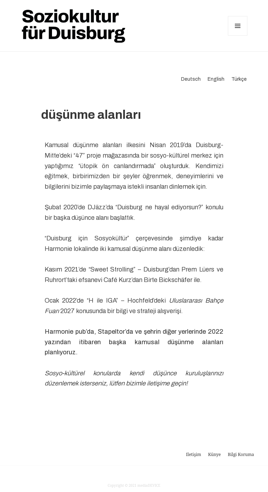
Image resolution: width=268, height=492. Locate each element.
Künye (214, 454)
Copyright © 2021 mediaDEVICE (133, 485)
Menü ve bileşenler (237, 35)
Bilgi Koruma (241, 454)
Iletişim (193, 454)
